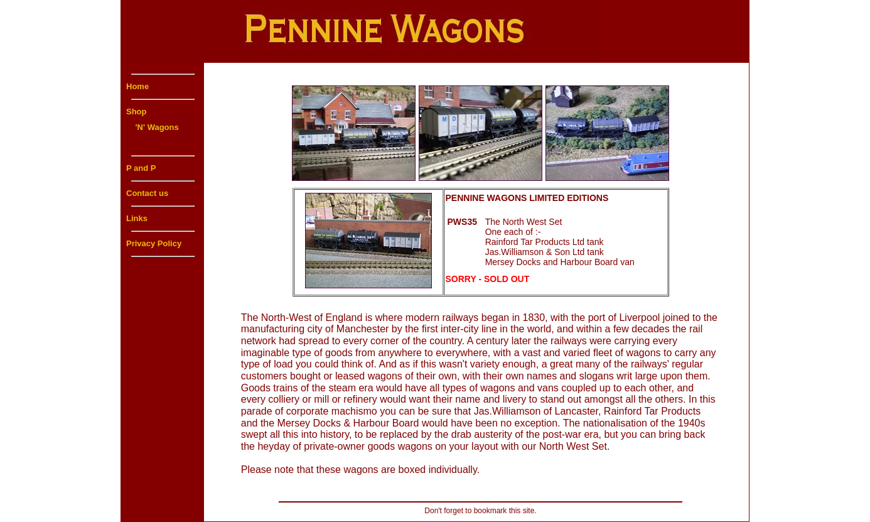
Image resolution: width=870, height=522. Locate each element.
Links (137, 218)
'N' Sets (145, 143)
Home (137, 86)
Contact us (147, 193)
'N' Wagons (152, 127)
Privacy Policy (153, 243)
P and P (141, 168)
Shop (136, 111)
